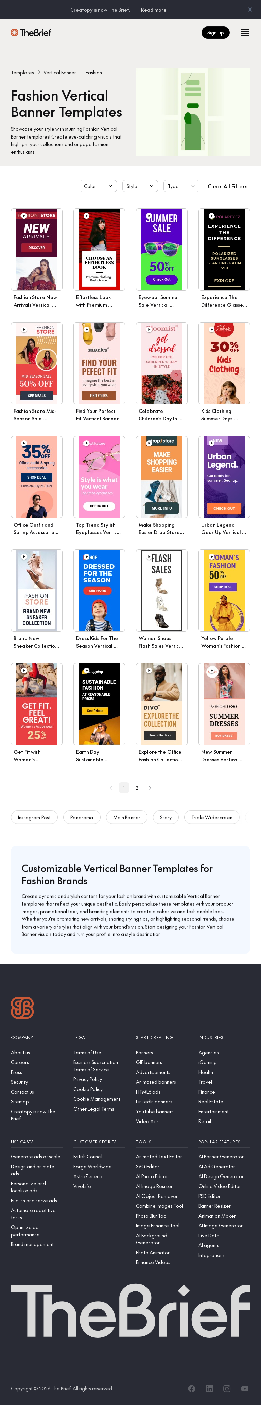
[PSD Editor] (224, 1196)
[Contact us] (37, 1091)
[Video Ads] (162, 1121)
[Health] (224, 1072)
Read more (154, 9)
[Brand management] (37, 1244)
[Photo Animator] (162, 1252)
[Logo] (22, 1009)
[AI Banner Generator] (224, 1156)
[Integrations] (224, 1255)
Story (166, 819)
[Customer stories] (99, 1142)
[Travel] (224, 1081)
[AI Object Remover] (162, 1196)
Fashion (94, 72)
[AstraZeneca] (99, 1176)
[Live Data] (224, 1235)
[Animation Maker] (224, 1215)
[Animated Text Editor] (162, 1156)
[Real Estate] (224, 1101)
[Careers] (37, 1062)
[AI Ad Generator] (224, 1166)
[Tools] (162, 1142)
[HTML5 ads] (162, 1091)
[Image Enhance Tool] (162, 1225)
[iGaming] (224, 1062)
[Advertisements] (162, 1072)
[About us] (37, 1052)
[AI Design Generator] (224, 1176)
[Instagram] (227, 1388)
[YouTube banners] (162, 1111)
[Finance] (224, 1091)
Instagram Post (34, 819)
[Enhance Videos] (162, 1262)
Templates (22, 72)
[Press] (37, 1072)
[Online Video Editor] (224, 1186)
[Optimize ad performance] (37, 1231)
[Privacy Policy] (99, 1079)
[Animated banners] (162, 1081)
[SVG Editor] (162, 1166)
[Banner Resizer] (224, 1205)
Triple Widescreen (211, 819)
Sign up (215, 32)
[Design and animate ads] (37, 1170)
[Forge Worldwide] (99, 1166)
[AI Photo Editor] (162, 1176)
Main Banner (127, 819)
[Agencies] (224, 1052)
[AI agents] (224, 1245)
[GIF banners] (162, 1062)
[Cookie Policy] (99, 1089)
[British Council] (99, 1156)
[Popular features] (224, 1142)
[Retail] (224, 1121)
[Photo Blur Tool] (162, 1215)
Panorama (81, 819)
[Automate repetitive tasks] (37, 1214)
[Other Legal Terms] (99, 1108)
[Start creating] (162, 1037)
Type (182, 185)
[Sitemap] (37, 1101)
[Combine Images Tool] (162, 1205)
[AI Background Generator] (162, 1239)
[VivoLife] (99, 1186)
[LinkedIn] (209, 1388)
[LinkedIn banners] (162, 1101)
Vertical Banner (60, 72)
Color (99, 185)
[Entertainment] (224, 1111)
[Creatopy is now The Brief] (37, 1115)
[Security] (37, 1081)
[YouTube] (244, 1388)
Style (141, 185)
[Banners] (162, 1052)
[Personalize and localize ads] (37, 1187)
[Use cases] (37, 1142)
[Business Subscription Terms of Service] (99, 1066)
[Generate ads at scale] (37, 1156)
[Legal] (99, 1037)
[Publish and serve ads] (37, 1200)
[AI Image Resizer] (162, 1186)
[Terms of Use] (99, 1052)
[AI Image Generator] (224, 1225)
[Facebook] (191, 1388)
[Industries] (224, 1037)
